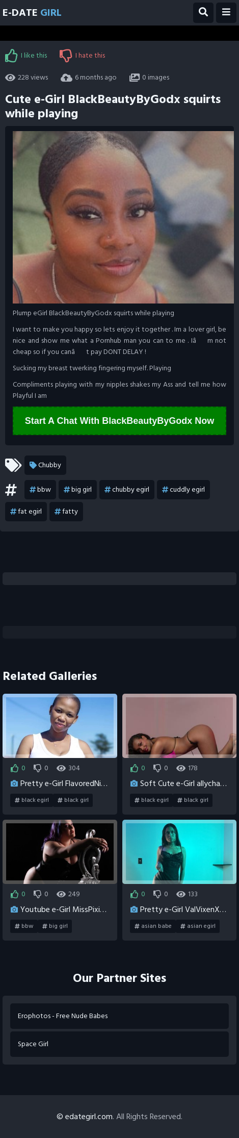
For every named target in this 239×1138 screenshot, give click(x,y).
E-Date (32, 13)
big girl (78, 489)
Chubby (45, 465)
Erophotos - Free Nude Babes (63, 1016)
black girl (73, 800)
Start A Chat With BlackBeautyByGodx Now (120, 421)
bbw (40, 489)
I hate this (82, 55)
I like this (26, 55)
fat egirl (26, 511)
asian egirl (198, 926)
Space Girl (33, 1044)
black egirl (32, 800)
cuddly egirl (183, 489)
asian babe (153, 926)
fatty (66, 511)
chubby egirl (126, 489)
